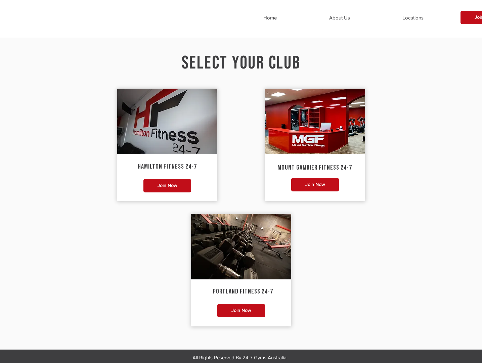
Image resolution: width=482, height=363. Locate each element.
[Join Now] (167, 185)
